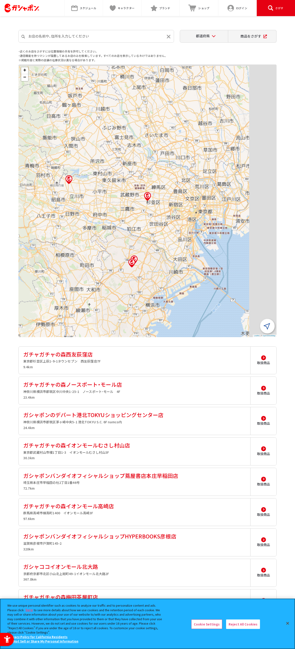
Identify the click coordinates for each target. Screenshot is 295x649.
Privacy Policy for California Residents (38, 637)
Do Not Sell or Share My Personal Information (43, 641)
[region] (147, 624)
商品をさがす (253, 36)
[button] (147, 196)
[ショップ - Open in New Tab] (199, 8)
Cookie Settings (207, 624)
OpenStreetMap (269, 336)
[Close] (288, 623)
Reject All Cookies (243, 624)
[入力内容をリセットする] (168, 36)
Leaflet (257, 336)
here (29, 610)
